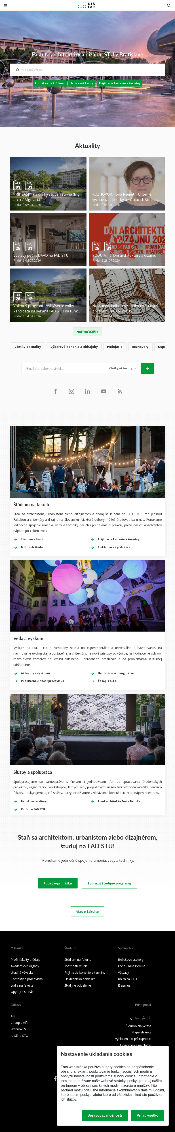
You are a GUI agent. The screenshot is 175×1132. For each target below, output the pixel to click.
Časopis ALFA (107, 681)
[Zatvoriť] (5, 5)
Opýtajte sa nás (22, 991)
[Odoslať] (147, 368)
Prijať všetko (148, 1115)
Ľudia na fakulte (22, 985)
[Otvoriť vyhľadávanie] (168, 5)
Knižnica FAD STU (33, 809)
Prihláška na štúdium (50, 83)
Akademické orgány (25, 966)
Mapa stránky (141, 1032)
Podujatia (114, 347)
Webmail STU (20, 1029)
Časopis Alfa (20, 1022)
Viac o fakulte (87, 911)
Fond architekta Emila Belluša (119, 801)
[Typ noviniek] (122, 368)
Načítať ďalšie (87, 332)
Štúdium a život (32, 539)
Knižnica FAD (127, 979)
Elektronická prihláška (114, 547)
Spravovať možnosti (104, 1115)
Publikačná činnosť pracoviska (42, 681)
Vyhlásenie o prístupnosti (133, 1039)
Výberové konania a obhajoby (74, 347)
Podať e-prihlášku (58, 883)
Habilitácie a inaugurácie (116, 673)
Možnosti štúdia (32, 547)
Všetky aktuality (28, 347)
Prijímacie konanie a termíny (119, 83)
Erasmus (124, 985)
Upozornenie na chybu (135, 1045)
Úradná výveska (22, 972)
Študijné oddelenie (77, 985)
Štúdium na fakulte (77, 959)
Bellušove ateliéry (34, 801)
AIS (13, 1016)
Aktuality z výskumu (35, 673)
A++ (146, 1017)
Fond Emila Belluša (131, 966)
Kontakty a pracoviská (27, 979)
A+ (137, 1018)
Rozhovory (140, 347)
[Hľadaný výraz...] (87, 70)
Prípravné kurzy (81, 83)
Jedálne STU (19, 1035)
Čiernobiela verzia (138, 1026)
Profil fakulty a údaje (25, 959)
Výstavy (123, 972)
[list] (87, 346)
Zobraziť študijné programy (110, 883)
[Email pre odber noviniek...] (62, 368)
